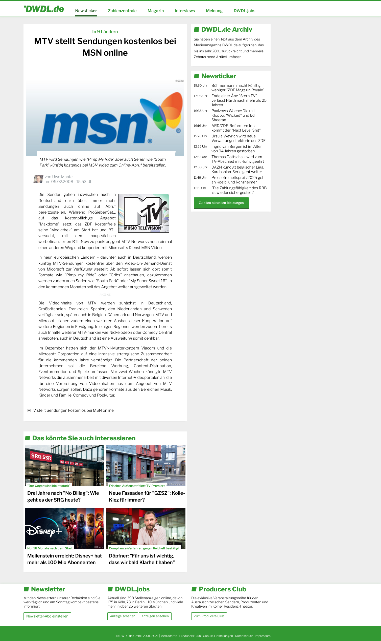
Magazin (156, 10)
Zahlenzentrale (122, 10)
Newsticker (86, 10)
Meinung (214, 10)
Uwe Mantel (63, 176)
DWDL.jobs (244, 10)
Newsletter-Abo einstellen (47, 616)
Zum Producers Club (209, 616)
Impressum (263, 636)
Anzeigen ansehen (155, 616)
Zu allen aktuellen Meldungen (221, 203)
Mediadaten (168, 636)
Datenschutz (244, 636)
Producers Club (190, 636)
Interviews (185, 10)
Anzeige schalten (122, 616)
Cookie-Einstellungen (218, 636)
